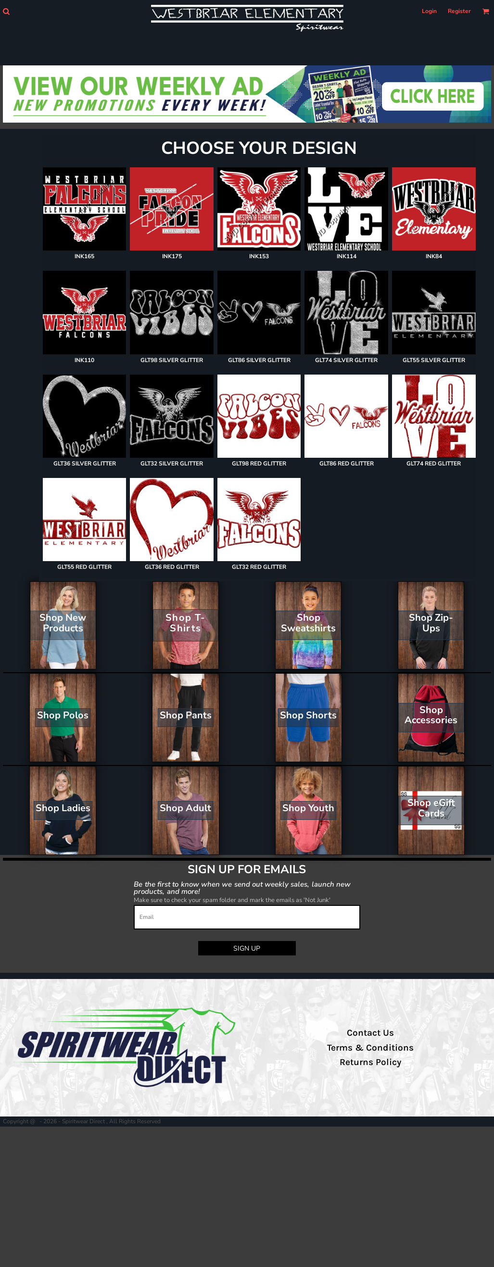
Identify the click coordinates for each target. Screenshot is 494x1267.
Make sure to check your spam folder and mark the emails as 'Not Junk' (232, 900)
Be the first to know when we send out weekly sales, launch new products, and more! (242, 887)
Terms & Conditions (370, 1047)
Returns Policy (370, 1062)
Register (459, 11)
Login (429, 11)
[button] (6, 11)
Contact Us (370, 1033)
